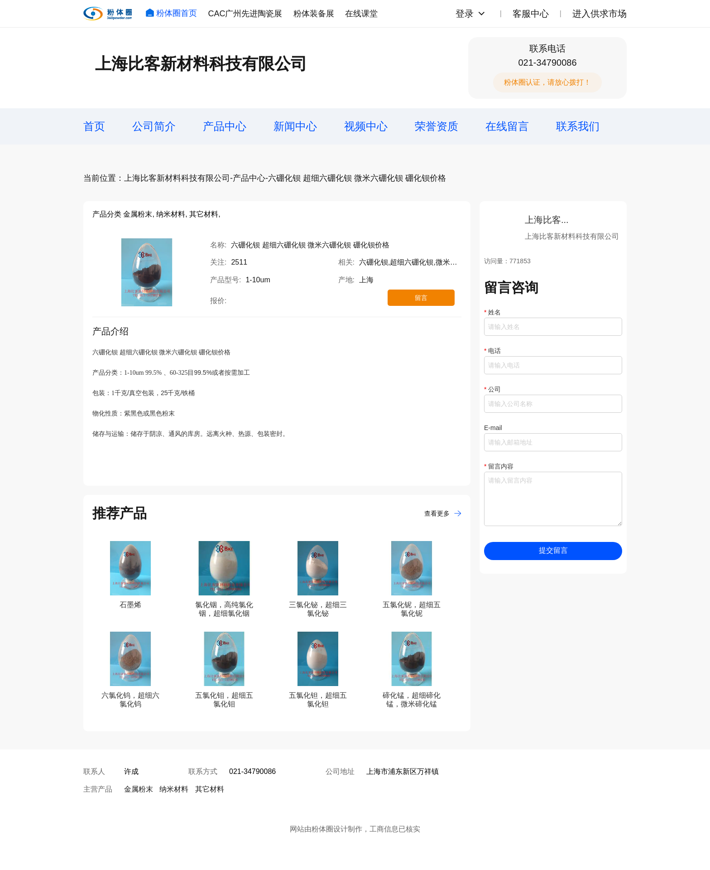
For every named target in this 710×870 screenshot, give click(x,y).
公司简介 (154, 126)
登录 (465, 13)
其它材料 (209, 789)
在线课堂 (361, 13)
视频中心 (366, 126)
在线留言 (507, 126)
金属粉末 (138, 789)
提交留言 (553, 550)
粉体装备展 (313, 13)
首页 (94, 126)
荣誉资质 (436, 126)
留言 (421, 297)
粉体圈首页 (171, 13)
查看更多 (442, 513)
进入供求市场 (599, 13)
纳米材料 (173, 789)
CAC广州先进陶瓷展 (245, 13)
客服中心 (531, 13)
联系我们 (578, 126)
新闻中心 (295, 126)
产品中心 (224, 126)
